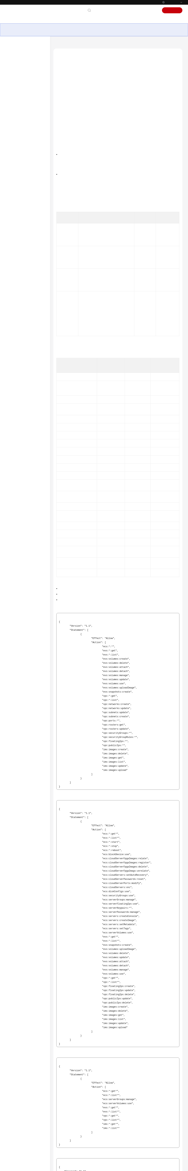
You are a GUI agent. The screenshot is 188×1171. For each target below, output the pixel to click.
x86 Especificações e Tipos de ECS (28, 101)
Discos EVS (18, 134)
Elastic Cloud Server (87, 43)
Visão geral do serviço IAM (72, 640)
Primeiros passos (19, 187)
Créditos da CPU (21, 170)
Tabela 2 (60, 394)
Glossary (14, 270)
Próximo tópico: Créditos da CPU (72, 1124)
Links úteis (64, 86)
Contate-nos (103, 10)
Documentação (124, 10)
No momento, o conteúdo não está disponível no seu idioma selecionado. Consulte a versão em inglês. (25, 214)
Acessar (153, 10)
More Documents (19, 276)
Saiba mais (139, 1166)
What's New (16, 222)
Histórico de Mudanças (25, 182)
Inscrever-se (172, 10)
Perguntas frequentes (21, 205)
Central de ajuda (63, 43)
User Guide (15, 234)
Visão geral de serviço (22, 60)
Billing (13, 228)
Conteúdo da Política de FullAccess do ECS (80, 93)
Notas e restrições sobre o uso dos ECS (28, 86)
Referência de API (19, 199)
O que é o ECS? (21, 66)
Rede (15, 146)
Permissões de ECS (69, 79)
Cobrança (18, 158)
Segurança (18, 152)
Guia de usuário (18, 193)
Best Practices (17, 240)
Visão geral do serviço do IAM (94, 155)
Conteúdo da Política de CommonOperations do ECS (86, 100)
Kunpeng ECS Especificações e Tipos (28, 111)
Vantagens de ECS (22, 72)
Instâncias (18, 94)
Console (141, 10)
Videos (13, 264)
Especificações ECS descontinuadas (22, 120)
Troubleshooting (18, 258)
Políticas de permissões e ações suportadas (80, 246)
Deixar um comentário (118, 1148)
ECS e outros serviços (24, 176)
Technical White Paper (22, 246)
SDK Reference (17, 252)
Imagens (17, 128)
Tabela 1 (60, 252)
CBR (15, 140)
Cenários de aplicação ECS (26, 78)
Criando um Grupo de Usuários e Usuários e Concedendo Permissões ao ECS (98, 646)
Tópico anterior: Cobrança (68, 1119)
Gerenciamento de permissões (29, 164)
